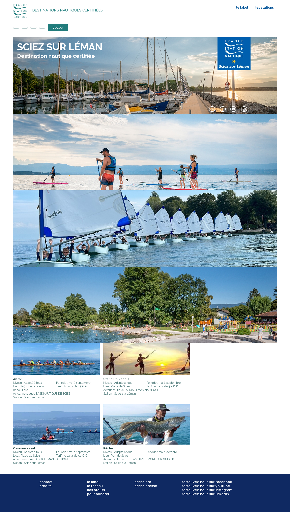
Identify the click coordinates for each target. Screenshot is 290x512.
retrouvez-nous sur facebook (207, 482)
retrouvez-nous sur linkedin (205, 494)
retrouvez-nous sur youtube (206, 486)
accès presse (146, 486)
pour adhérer (98, 494)
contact (46, 482)
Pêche (108, 448)
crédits (45, 486)
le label (242, 7)
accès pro (143, 482)
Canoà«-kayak (24, 448)
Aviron (18, 379)
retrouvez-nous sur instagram (207, 490)
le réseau (95, 486)
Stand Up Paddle (116, 379)
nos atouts (96, 490)
